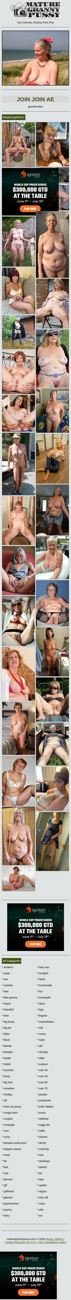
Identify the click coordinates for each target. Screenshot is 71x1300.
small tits (43, 1149)
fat (4, 1161)
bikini (6, 1033)
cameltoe (8, 1088)
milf (40, 1027)
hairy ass (43, 967)
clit (4, 1100)
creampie (8, 1124)
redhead (42, 1118)
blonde (7, 1045)
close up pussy (11, 1106)
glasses (7, 1197)
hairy (5, 1215)
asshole (7, 985)
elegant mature (11, 1149)
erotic (6, 1154)
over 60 (42, 1082)
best (5, 1015)
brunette (7, 1070)
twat (40, 1179)
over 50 (42, 1076)
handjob (42, 973)
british (6, 1064)
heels (41, 979)
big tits (6, 1027)
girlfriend (8, 1191)
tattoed (42, 1167)
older (40, 1058)
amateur (7, 967)
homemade (44, 985)
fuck (5, 1173)
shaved (42, 1136)
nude (41, 1039)
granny (7, 1209)
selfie (41, 1130)
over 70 (42, 1088)
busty (6, 1076)
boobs (6, 1058)
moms (41, 1033)
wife (40, 1209)
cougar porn (10, 1112)
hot (39, 991)
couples (7, 1118)
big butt (7, 1082)
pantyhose (44, 1100)
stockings (43, 1161)
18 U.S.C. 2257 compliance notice (46, 1242)
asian (6, 973)
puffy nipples (45, 1106)
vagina (42, 1191)
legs (40, 1009)
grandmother (10, 1203)
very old (42, 1197)
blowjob (7, 1052)
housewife (44, 997)
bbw (5, 991)
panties (42, 1094)
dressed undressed (14, 1142)
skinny (41, 1142)
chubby (7, 1094)
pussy (41, 1112)
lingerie (42, 1015)
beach (6, 1003)
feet (5, 1167)
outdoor (42, 1064)
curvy (6, 1136)
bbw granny (9, 997)
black (6, 1039)
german (7, 1179)
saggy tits (43, 1124)
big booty (8, 1021)
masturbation (45, 1021)
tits (39, 1173)
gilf (4, 1185)
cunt (5, 1130)
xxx (40, 1215)
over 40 (42, 1070)
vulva (41, 1203)
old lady (42, 1052)
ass (5, 979)
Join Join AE (35, 99)
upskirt (42, 1185)
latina (41, 1003)
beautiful (8, 1009)
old (39, 1045)
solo (40, 1154)
